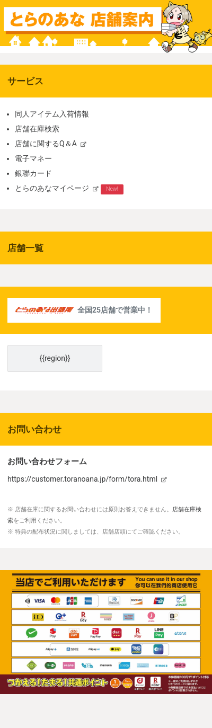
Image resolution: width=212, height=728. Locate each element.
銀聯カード (33, 173)
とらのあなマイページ (52, 188)
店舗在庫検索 (37, 129)
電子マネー (33, 158)
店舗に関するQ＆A (46, 143)
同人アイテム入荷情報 (52, 114)
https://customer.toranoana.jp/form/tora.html (82, 479)
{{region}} (55, 358)
